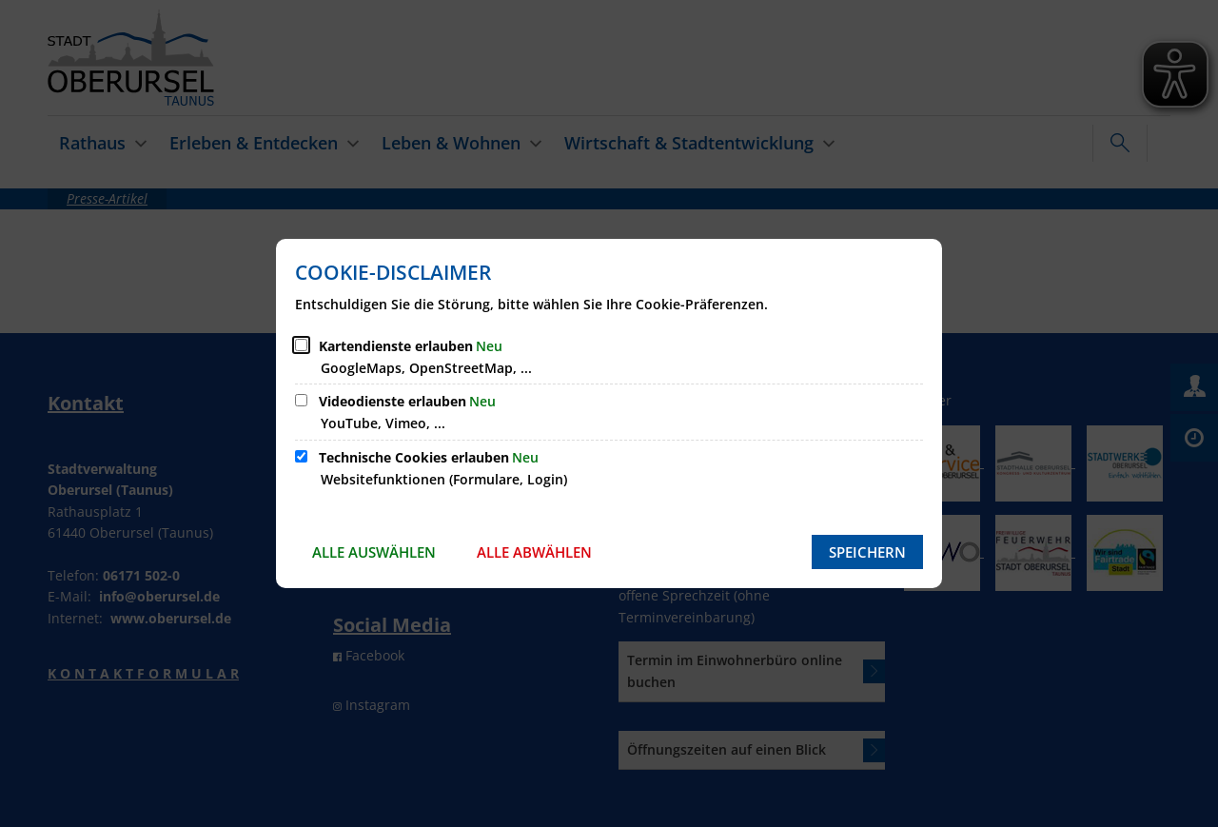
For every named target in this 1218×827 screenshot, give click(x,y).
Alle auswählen (374, 551)
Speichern (867, 551)
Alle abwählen (534, 551)
